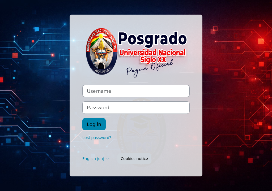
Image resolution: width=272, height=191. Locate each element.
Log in (94, 124)
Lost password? (96, 137)
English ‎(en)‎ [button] (93, 158)
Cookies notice (134, 158)
